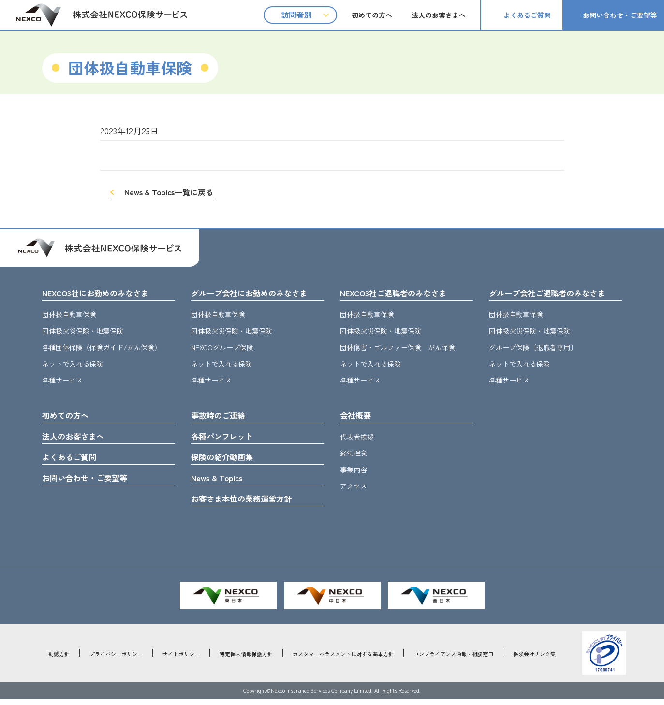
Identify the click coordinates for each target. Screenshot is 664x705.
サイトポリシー (181, 659)
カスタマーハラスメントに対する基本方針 (343, 659)
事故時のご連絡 (221, 417)
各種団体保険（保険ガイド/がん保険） (101, 348)
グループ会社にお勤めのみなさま (256, 293)
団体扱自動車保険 (69, 315)
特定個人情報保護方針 (246, 659)
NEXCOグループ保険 (222, 348)
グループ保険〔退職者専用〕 (533, 348)
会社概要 (357, 417)
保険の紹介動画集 (226, 460)
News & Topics (219, 482)
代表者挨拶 (357, 438)
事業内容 (353, 471)
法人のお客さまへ (439, 15)
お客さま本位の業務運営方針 (247, 504)
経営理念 (353, 455)
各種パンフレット (226, 438)
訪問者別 (296, 14)
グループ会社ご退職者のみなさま (554, 293)
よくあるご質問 (527, 15)
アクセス (353, 488)
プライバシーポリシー (116, 659)
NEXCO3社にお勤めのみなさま (101, 293)
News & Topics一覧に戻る (168, 192)
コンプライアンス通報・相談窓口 (453, 659)
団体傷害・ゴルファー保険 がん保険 (397, 348)
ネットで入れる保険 (72, 364)
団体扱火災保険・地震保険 (82, 332)
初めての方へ (372, 15)
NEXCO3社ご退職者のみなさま (399, 293)
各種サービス (62, 381)
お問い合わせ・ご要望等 (620, 15)
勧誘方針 (59, 659)
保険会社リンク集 (534, 659)
